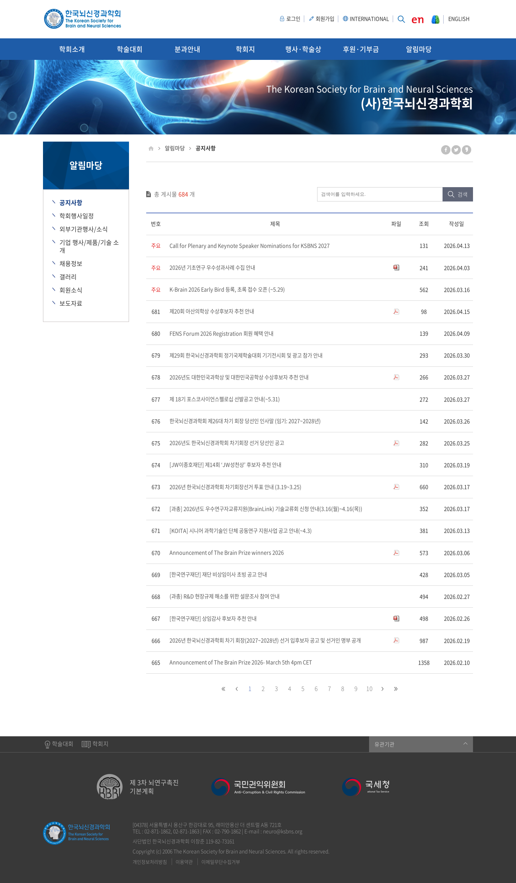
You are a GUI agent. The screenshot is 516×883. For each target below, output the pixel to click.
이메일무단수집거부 (220, 862)
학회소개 (72, 49)
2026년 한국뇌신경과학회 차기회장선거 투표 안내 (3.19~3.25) (238, 487)
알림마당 (419, 49)
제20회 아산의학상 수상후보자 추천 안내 (214, 311)
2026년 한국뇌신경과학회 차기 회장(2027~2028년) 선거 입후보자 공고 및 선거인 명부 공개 (270, 641)
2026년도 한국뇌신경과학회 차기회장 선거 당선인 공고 (230, 443)
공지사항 (70, 202)
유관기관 (421, 745)
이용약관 (184, 862)
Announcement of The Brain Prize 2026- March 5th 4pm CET (242, 663)
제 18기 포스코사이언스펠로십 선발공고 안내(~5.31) (227, 399)
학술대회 (130, 49)
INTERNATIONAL (364, 19)
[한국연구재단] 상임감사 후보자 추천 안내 (216, 619)
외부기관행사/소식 (83, 229)
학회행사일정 (76, 216)
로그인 (284, 19)
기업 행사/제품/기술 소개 (89, 246)
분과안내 (187, 49)
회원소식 (70, 290)
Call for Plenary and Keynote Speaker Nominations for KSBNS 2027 (251, 246)
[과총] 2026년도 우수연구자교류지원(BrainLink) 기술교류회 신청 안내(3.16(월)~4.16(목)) (270, 509)
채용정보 (70, 263)
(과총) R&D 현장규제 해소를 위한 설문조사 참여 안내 (228, 597)
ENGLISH (458, 19)
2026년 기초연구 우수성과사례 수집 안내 (215, 267)
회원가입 (317, 19)
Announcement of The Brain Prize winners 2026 (227, 553)
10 (369, 689)
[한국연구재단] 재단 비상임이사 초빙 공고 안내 (221, 575)
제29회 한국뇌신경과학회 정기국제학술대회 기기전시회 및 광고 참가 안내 (251, 355)
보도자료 (70, 303)
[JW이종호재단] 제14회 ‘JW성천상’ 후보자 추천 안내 (228, 465)
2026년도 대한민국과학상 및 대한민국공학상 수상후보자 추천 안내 (243, 377)
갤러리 (68, 277)
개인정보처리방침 (150, 862)
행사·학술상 (303, 49)
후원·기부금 (361, 49)
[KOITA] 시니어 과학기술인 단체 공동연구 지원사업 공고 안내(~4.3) (244, 531)
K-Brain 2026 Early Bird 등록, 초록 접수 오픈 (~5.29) (229, 289)
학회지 (245, 49)
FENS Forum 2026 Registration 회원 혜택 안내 (223, 333)
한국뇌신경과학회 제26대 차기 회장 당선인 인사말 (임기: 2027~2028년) (249, 421)
